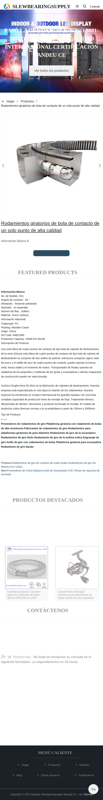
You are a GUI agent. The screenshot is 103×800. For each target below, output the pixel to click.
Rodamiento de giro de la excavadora (72, 432)
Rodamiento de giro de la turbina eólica (58, 437)
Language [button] (95, 6)
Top (93, 789)
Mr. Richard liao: (16, 662)
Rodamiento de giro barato (17, 446)
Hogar (11, 101)
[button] (77, 6)
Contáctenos (87, 775)
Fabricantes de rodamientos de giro (45, 428)
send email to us (51, 253)
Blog (20, 775)
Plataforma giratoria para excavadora (78, 442)
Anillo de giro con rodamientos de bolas (30, 442)
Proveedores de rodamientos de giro (23, 423)
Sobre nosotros (51, 775)
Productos (27, 101)
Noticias (85, 764)
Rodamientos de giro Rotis (17, 437)
